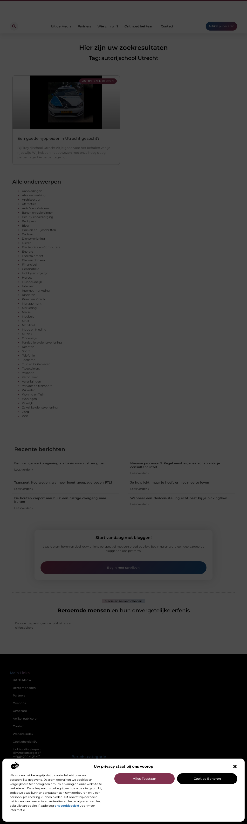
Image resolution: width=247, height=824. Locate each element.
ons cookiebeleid (67, 805)
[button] (235, 766)
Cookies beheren (207, 778)
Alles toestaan (144, 778)
